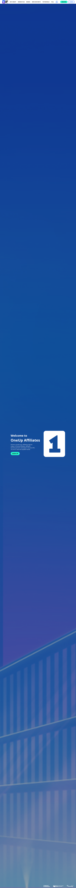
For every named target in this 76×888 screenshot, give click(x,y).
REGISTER (64, 2)
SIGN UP (15, 454)
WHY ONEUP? (13, 2)
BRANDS (28, 2)
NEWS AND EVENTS (36, 2)
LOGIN (71, 2)
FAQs (52, 2)
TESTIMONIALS (46, 2)
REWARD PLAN (21, 2)
